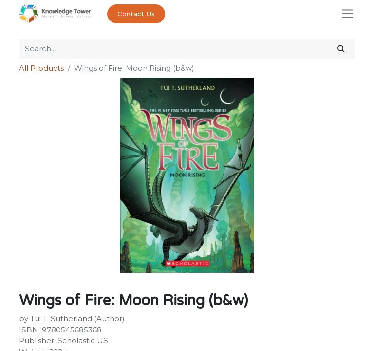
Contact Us (136, 14)
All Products (41, 68)
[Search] (341, 49)
